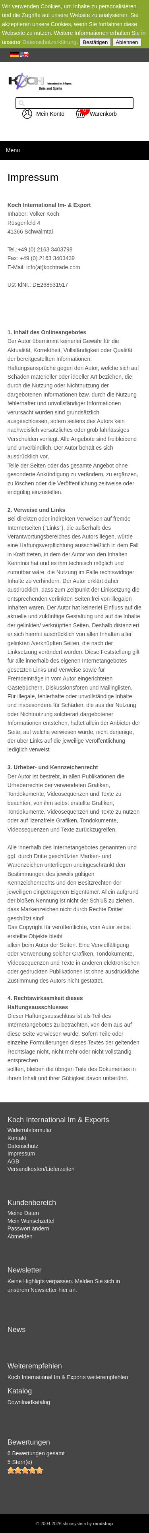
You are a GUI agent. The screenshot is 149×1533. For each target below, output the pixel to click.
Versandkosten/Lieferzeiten (41, 1169)
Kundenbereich (32, 1203)
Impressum (21, 1153)
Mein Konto (50, 114)
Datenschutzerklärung (49, 42)
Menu (13, 150)
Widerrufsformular (30, 1130)
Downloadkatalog (29, 1402)
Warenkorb (103, 114)
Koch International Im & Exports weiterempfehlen (68, 1377)
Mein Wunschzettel (31, 1221)
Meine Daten (23, 1213)
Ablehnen (127, 42)
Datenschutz (23, 1146)
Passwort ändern (28, 1228)
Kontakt (17, 1138)
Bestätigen (95, 42)
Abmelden (20, 1236)
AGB (13, 1161)
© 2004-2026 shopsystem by (74, 1523)
